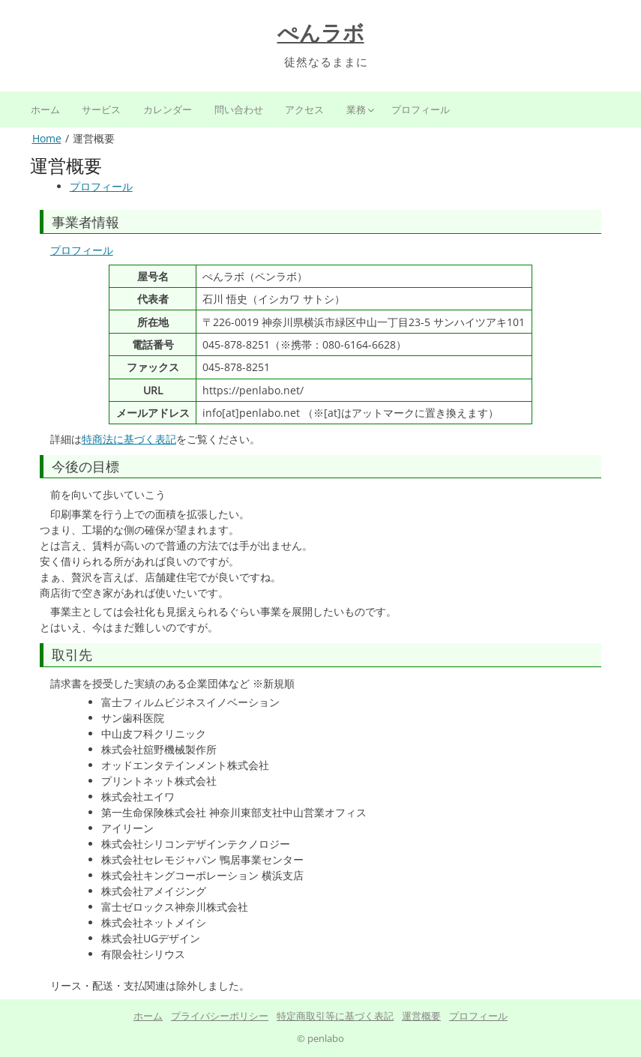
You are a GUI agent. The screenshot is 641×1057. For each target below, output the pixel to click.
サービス (101, 109)
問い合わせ (238, 109)
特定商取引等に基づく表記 (335, 1016)
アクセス (304, 109)
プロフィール (420, 109)
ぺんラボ (320, 33)
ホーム (45, 109)
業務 (356, 109)
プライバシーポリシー (219, 1016)
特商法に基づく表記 (129, 439)
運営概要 (421, 1016)
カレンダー (167, 109)
